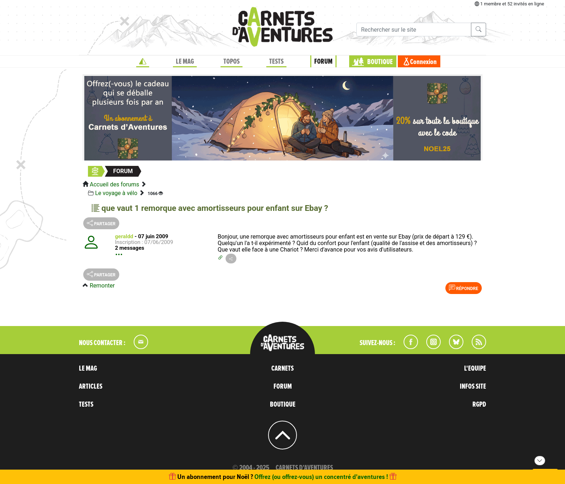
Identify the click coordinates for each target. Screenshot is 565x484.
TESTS (276, 61)
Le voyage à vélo (116, 193)
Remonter (102, 285)
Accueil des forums (114, 184)
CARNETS (282, 368)
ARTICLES (90, 386)
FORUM (323, 61)
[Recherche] (413, 29)
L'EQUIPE (475, 368)
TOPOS (231, 61)
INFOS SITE (473, 386)
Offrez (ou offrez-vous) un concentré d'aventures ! (321, 476)
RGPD (479, 404)
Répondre (463, 287)
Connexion (423, 61)
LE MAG (185, 61)
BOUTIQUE (380, 61)
